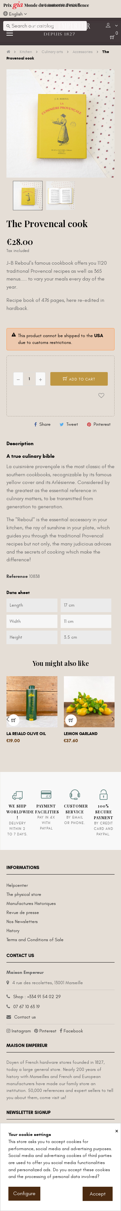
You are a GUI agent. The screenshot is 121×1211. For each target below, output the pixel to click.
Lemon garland (80, 733)
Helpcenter (17, 885)
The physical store (23, 894)
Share (45, 424)
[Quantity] (29, 378)
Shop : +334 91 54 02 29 (37, 996)
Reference (17, 576)
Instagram (21, 1031)
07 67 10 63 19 (26, 1006)
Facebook (73, 1031)
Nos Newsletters (22, 921)
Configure (24, 1193)
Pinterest (102, 424)
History (12, 930)
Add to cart (79, 379)
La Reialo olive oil (26, 733)
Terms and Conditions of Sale (35, 939)
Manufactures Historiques (31, 903)
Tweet (72, 424)
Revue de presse (22, 912)
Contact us (25, 1017)
